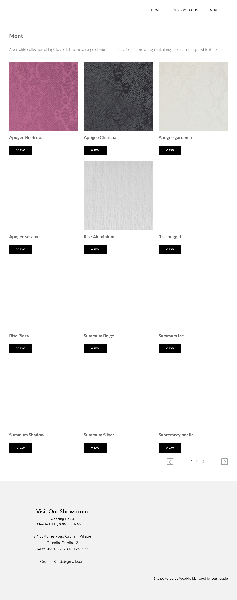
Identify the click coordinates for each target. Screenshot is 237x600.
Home (156, 10)
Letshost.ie (220, 579)
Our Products (185, 10)
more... (216, 10)
